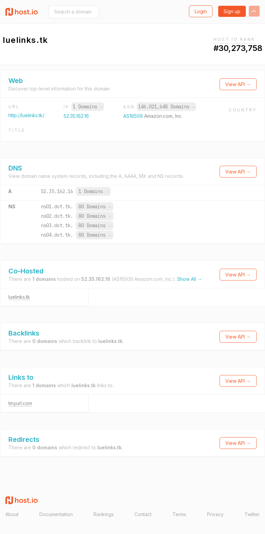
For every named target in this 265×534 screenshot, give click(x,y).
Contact (143, 514)
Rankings (104, 514)
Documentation (56, 514)
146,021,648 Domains (166, 107)
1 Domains (87, 107)
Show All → (189, 279)
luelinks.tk (19, 297)
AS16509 (133, 116)
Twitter (252, 514)
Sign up (232, 11)
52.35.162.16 (76, 116)
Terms (179, 514)
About (12, 514)
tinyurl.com (20, 403)
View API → (238, 84)
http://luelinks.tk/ (26, 115)
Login (201, 11)
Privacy (215, 514)
